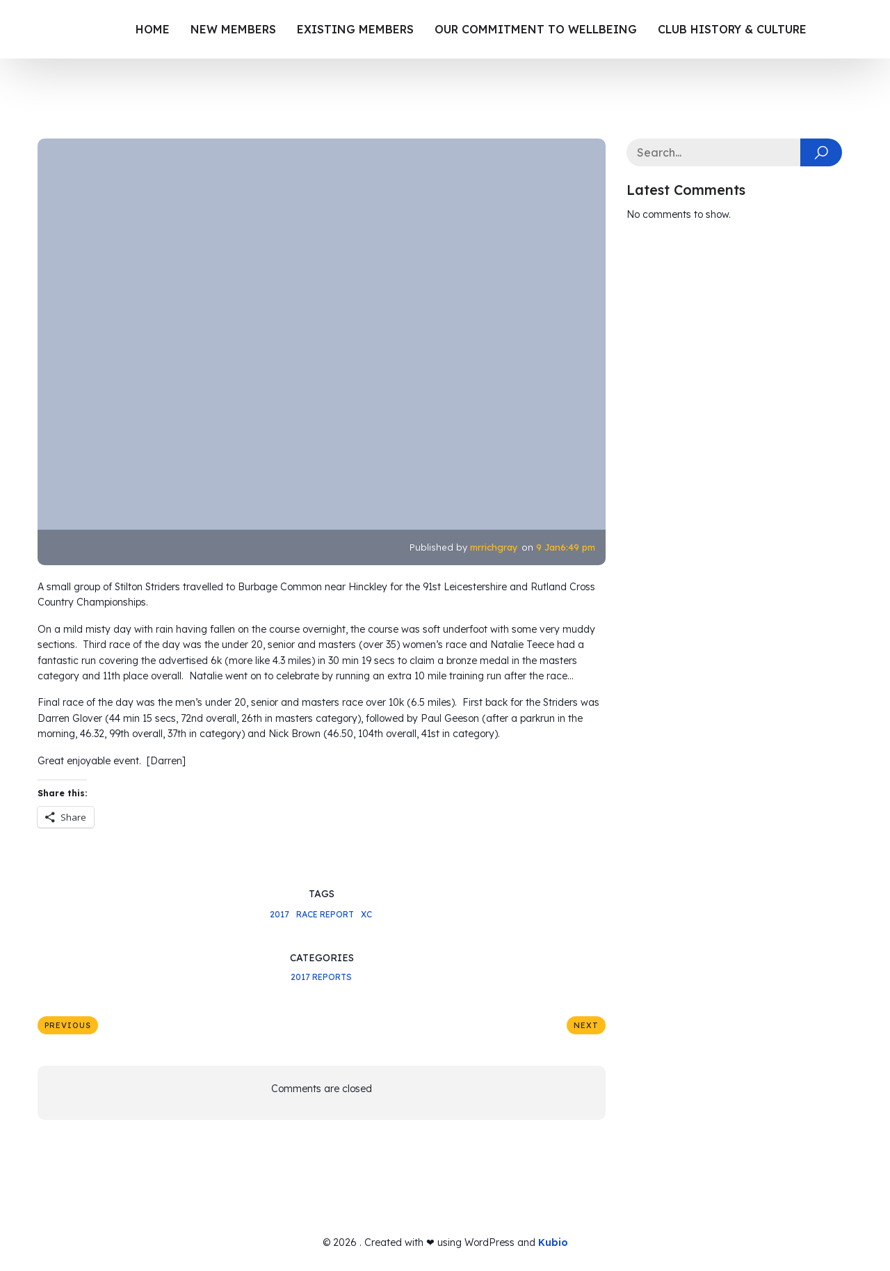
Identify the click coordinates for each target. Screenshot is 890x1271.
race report (325, 914)
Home (153, 29)
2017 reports (321, 977)
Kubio (553, 1242)
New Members (233, 29)
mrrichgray (494, 547)
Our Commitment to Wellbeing (536, 29)
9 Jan (548, 547)
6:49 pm (577, 547)
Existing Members (355, 29)
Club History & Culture (732, 29)
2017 (279, 914)
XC (366, 914)
